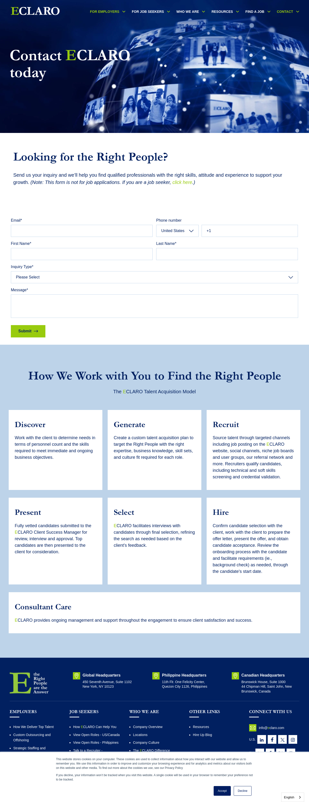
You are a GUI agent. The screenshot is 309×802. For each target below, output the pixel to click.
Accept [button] (222, 791)
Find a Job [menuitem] (259, 12)
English (289, 797)
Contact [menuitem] (286, 12)
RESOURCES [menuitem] (229, 12)
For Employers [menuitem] (120, 12)
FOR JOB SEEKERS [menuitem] (161, 12)
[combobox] (292, 797)
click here (182, 182)
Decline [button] (242, 791)
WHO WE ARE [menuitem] (197, 12)
